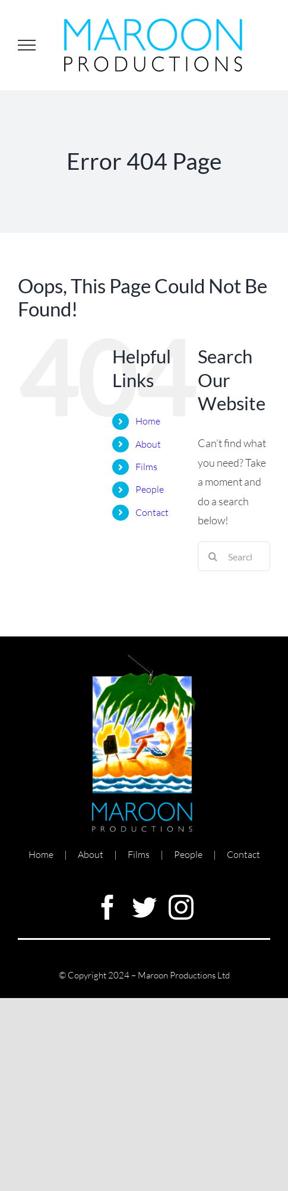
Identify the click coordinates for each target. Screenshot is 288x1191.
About (148, 444)
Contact (152, 512)
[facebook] (107, 907)
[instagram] (181, 907)
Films (146, 467)
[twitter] (144, 907)
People (149, 489)
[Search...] (234, 556)
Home (147, 421)
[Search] (212, 556)
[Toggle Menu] (26, 45)
